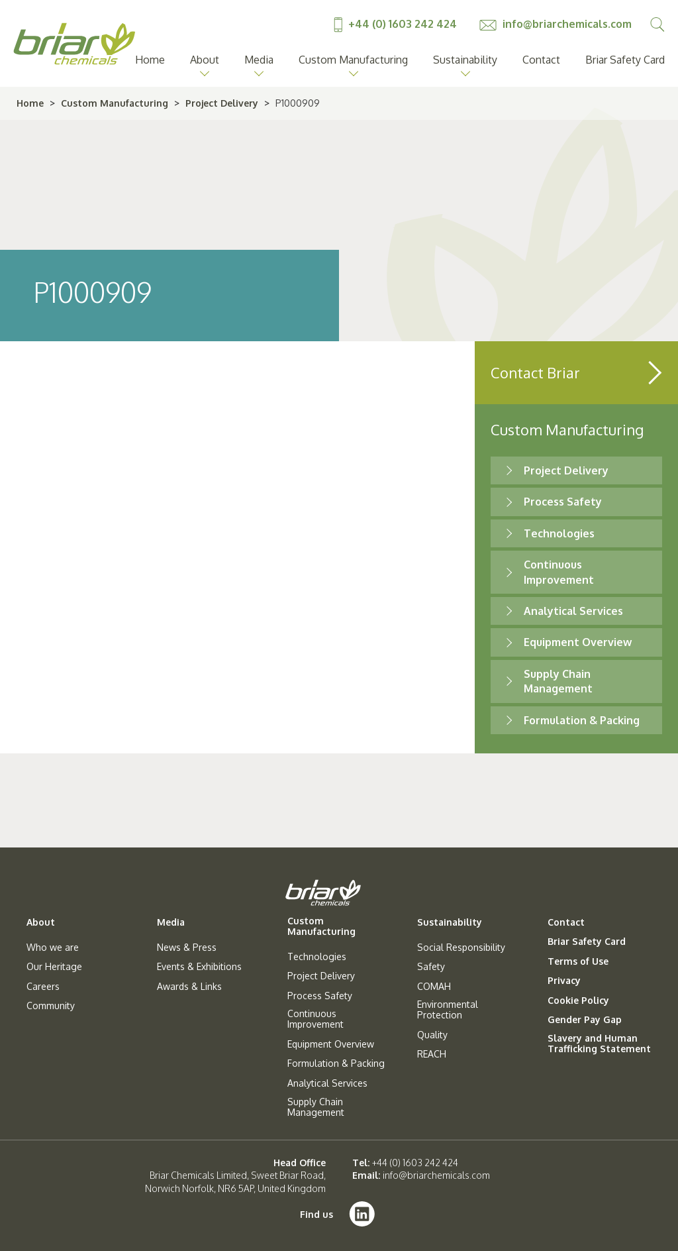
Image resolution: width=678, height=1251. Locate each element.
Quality (432, 1035)
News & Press (187, 947)
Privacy (564, 980)
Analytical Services (573, 611)
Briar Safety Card (625, 59)
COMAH (434, 986)
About (204, 59)
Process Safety (563, 501)
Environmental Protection (447, 1009)
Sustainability (465, 59)
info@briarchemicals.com (555, 23)
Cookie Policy (578, 1000)
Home (150, 59)
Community (50, 1006)
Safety (431, 966)
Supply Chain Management (315, 1107)
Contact (541, 59)
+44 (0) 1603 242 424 (397, 23)
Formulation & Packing (582, 720)
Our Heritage (54, 966)
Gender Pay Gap (585, 1019)
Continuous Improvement (315, 1019)
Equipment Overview (578, 642)
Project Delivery (221, 103)
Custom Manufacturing (353, 59)
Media (258, 59)
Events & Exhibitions (199, 966)
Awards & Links (189, 986)
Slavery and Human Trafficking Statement (599, 1043)
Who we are (52, 947)
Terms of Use (578, 961)
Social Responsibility (461, 947)
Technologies (559, 533)
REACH (431, 1054)
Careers (43, 986)
